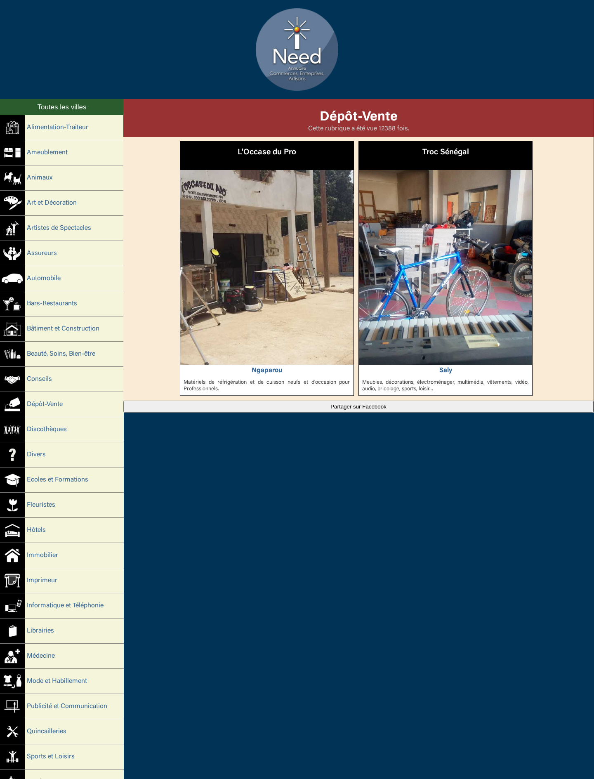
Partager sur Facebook (358, 407)
